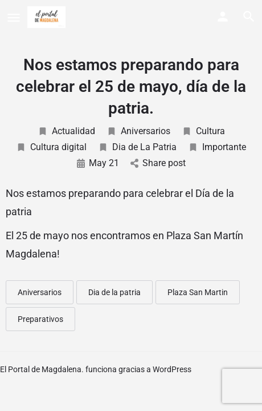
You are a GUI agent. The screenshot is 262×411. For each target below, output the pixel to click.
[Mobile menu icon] (14, 17)
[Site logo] (47, 17)
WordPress (172, 369)
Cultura (203, 131)
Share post (158, 163)
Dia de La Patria (137, 147)
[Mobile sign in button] (222, 16)
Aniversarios (138, 131)
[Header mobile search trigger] (248, 16)
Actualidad (66, 131)
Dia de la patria (114, 292)
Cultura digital (51, 147)
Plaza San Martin (197, 292)
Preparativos (40, 319)
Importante (217, 147)
